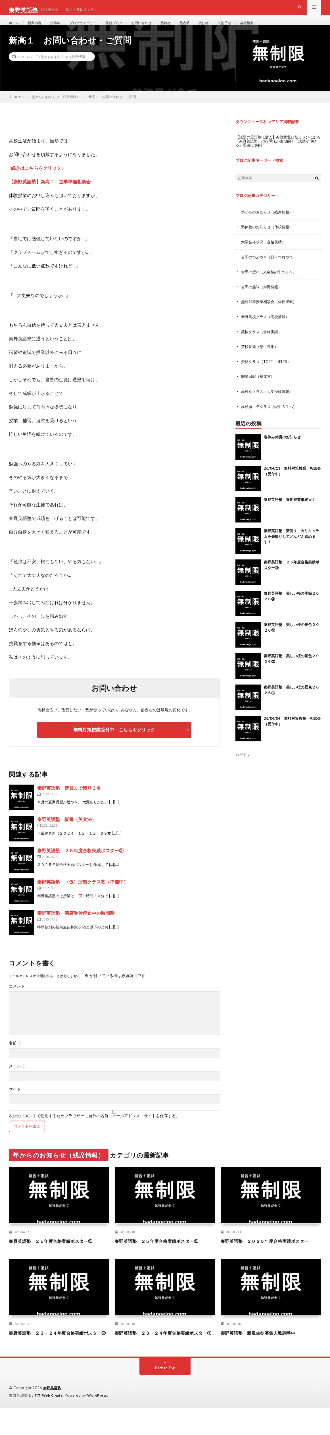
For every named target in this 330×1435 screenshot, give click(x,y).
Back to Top (165, 1395)
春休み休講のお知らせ (282, 446)
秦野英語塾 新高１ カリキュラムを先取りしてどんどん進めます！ (291, 545)
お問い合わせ (156, 28)
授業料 (60, 28)
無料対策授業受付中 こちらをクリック (114, 741)
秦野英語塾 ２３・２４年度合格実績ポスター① (165, 1356)
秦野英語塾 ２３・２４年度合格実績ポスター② (59, 1356)
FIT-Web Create (50, 1422)
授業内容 (37, 28)
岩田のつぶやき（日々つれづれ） (271, 268)
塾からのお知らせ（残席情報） (65, 68)
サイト (15, 1101)
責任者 (224, 28)
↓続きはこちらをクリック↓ (36, 179)
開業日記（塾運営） (259, 386)
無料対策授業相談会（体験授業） (271, 312)
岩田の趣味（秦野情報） (263, 297)
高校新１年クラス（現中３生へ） (271, 415)
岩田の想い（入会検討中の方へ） (271, 282)
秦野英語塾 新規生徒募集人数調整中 (265, 1352)
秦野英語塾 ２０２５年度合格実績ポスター (271, 1256)
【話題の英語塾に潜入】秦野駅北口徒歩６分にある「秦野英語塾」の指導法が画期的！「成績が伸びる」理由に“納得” (277, 152)
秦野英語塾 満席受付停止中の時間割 (75, 925)
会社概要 (272, 28)
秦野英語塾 (52, 1415)
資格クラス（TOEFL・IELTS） (268, 371)
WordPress (101, 1422)
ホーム (15, 28)
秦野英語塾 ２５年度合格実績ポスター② (80, 862)
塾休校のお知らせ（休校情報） (269, 238)
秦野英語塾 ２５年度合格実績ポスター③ (59, 1252)
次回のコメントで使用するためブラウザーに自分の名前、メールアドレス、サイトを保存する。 (94, 1128)
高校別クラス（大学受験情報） (269, 401)
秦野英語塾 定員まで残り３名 (69, 799)
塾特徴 (183, 28)
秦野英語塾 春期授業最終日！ (290, 509)
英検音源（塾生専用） (261, 356)
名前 (15, 1055)
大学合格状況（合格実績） (265, 253)
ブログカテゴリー (91, 28)
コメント (17, 998)
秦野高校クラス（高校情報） (267, 327)
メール (17, 1078)
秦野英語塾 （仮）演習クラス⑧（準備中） (82, 893)
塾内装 (204, 28)
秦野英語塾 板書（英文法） (66, 831)
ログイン (243, 764)
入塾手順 (247, 28)
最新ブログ (125, 28)
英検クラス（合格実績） (263, 341)
